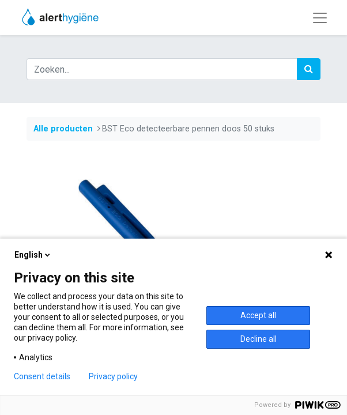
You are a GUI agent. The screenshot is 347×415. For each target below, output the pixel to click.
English (33, 254)
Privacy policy (113, 376)
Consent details (42, 376)
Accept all (258, 315)
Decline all (258, 339)
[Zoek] (308, 69)
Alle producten (63, 129)
